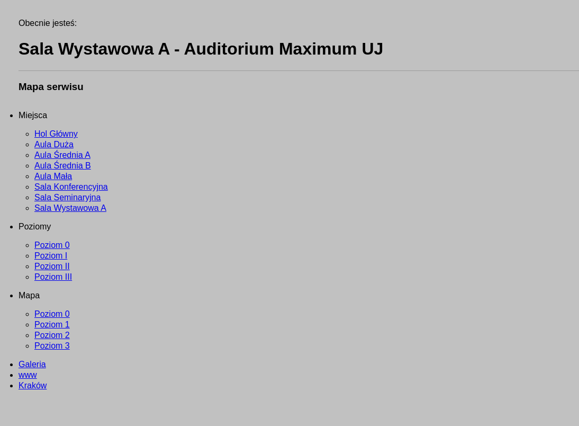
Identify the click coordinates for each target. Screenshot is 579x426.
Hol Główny (56, 133)
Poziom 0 (52, 245)
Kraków (33, 385)
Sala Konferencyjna (71, 186)
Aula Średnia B (62, 165)
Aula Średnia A (62, 154)
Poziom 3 (52, 345)
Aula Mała (53, 176)
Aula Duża (54, 144)
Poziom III (53, 276)
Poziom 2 (52, 335)
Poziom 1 (52, 324)
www (28, 374)
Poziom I (50, 255)
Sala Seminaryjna (67, 197)
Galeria (32, 364)
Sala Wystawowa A (70, 207)
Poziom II (52, 266)
